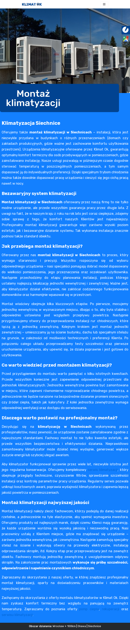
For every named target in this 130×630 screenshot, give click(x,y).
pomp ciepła (89, 609)
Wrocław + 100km (64, 626)
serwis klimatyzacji (103, 470)
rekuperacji (110, 609)
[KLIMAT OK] (32, 4)
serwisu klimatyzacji (17, 615)
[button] (59, 98)
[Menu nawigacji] (104, 4)
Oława (82, 626)
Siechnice (94, 626)
